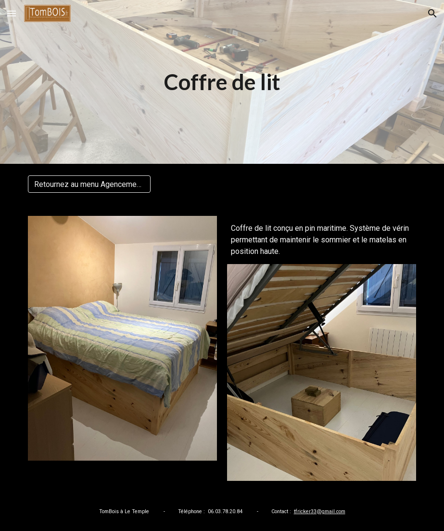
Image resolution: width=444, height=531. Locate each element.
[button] (11, 13)
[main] (222, 82)
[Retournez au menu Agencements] (89, 184)
